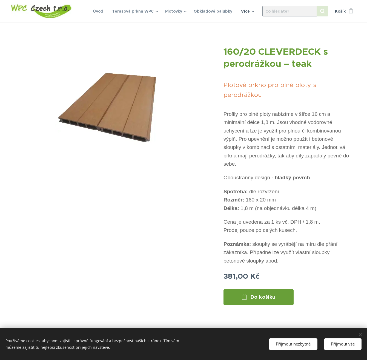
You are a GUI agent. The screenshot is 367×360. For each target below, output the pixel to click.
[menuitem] (99, 11)
